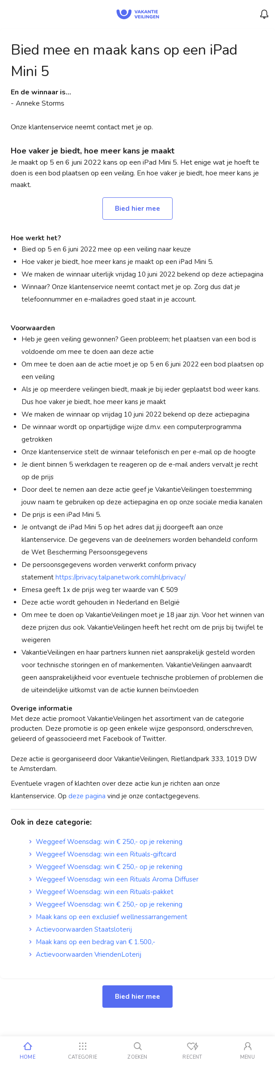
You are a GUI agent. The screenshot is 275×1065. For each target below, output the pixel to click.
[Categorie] (82, 1050)
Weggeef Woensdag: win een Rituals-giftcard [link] (102, 854)
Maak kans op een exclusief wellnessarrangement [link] (108, 916)
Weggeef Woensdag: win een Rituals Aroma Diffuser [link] (114, 879)
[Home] (27, 1050)
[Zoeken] (137, 1050)
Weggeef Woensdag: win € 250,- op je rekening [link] (105, 841)
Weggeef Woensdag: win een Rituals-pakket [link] (101, 891)
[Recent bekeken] (192, 1050)
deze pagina (87, 796)
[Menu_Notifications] (264, 14)
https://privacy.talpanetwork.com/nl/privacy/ (120, 577)
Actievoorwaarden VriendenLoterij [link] (85, 954)
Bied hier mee (137, 208)
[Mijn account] (247, 1050)
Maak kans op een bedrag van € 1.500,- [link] (92, 941)
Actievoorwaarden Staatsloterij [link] (80, 929)
